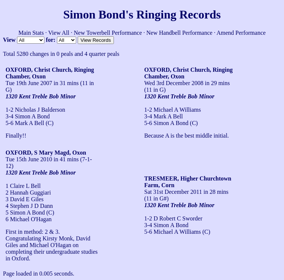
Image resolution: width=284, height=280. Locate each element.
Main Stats (31, 33)
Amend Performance (241, 33)
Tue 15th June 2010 (29, 159)
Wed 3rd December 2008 (173, 83)
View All (58, 33)
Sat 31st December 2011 (173, 192)
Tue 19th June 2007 (29, 83)
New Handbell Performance (179, 33)
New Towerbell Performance (108, 33)
